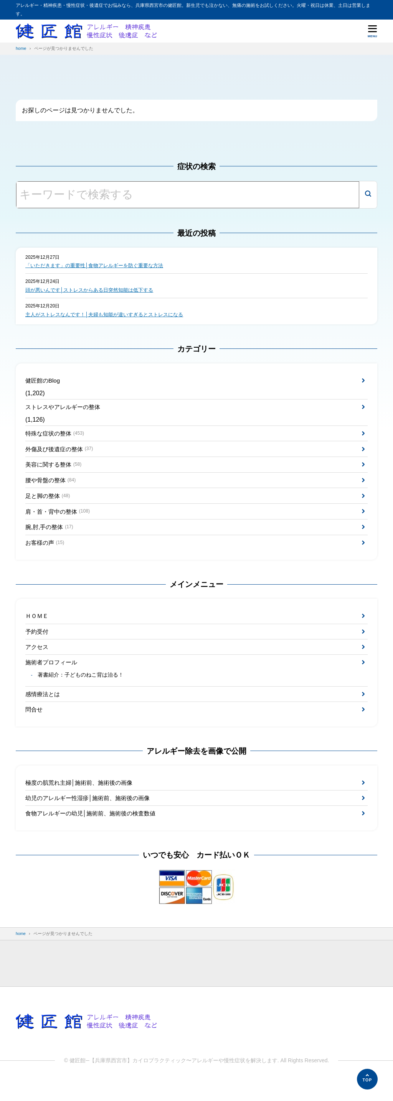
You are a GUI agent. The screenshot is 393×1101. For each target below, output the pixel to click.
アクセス (37, 660)
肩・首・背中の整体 (59, 520)
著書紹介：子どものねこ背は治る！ (81, 690)
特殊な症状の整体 (56, 437)
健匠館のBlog (43, 382)
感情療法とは (43, 709)
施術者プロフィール (53, 676)
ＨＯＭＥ (37, 627)
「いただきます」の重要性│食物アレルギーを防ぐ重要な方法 (99, 266)
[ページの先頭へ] (367, 1079)
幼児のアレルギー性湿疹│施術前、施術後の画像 (91, 816)
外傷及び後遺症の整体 (61, 453)
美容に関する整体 (55, 470)
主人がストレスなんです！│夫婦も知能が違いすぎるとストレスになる (110, 315)
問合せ (34, 726)
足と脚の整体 (49, 503)
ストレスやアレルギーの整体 (65, 409)
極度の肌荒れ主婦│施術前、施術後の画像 (82, 800)
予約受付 (37, 643)
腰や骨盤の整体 (52, 487)
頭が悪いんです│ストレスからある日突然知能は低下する (94, 291)
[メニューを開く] (372, 31)
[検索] (368, 194)
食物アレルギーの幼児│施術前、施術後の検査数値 (94, 833)
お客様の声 (46, 553)
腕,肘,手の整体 (50, 536)
